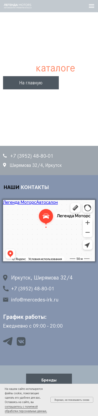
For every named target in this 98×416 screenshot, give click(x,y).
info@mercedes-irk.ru (34, 299)
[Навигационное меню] (91, 6)
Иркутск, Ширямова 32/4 (42, 277)
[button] (49, 380)
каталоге (55, 67)
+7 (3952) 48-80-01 (32, 288)
